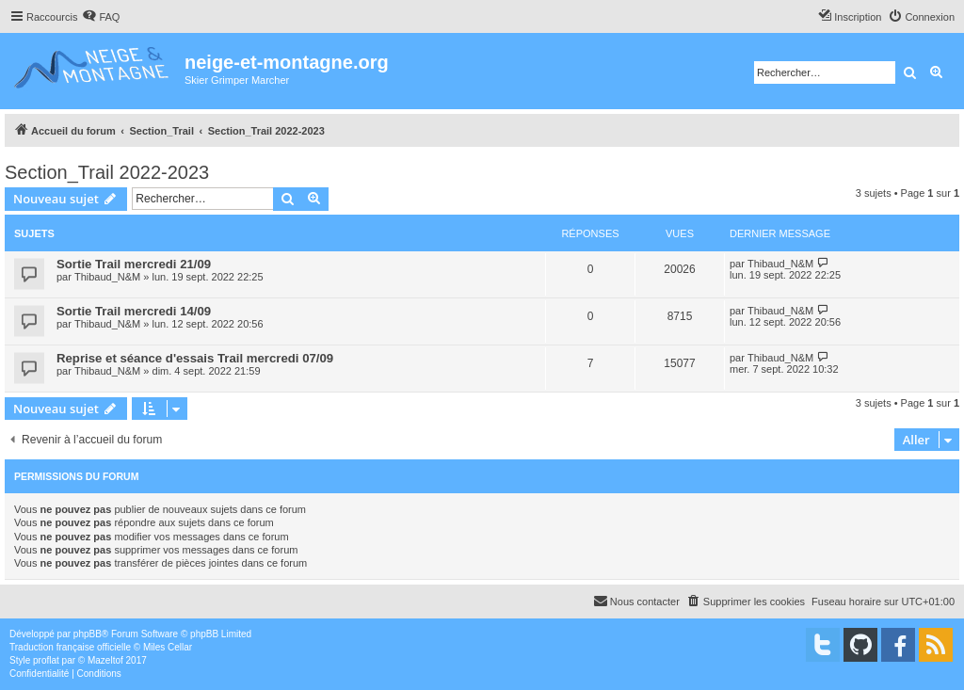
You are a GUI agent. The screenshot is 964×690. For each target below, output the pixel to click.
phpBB (87, 634)
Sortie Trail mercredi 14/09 (133, 311)
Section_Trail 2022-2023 (107, 172)
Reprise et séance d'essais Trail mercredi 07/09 (194, 358)
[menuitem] (101, 17)
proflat (46, 660)
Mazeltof (105, 660)
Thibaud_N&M (107, 276)
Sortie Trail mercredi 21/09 (133, 264)
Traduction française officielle (70, 647)
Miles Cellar (167, 647)
